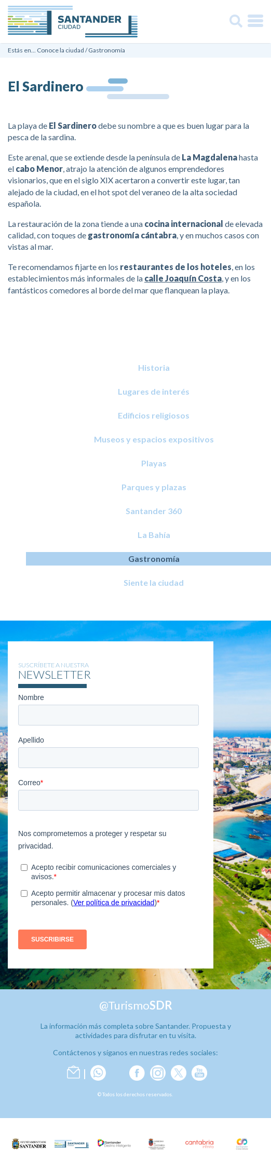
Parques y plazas (153, 487)
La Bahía (154, 535)
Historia (154, 367)
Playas (154, 463)
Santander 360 (154, 511)
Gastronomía (106, 50)
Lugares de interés (153, 391)
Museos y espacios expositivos (154, 439)
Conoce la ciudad (60, 50)
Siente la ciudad (154, 582)
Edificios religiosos (153, 415)
